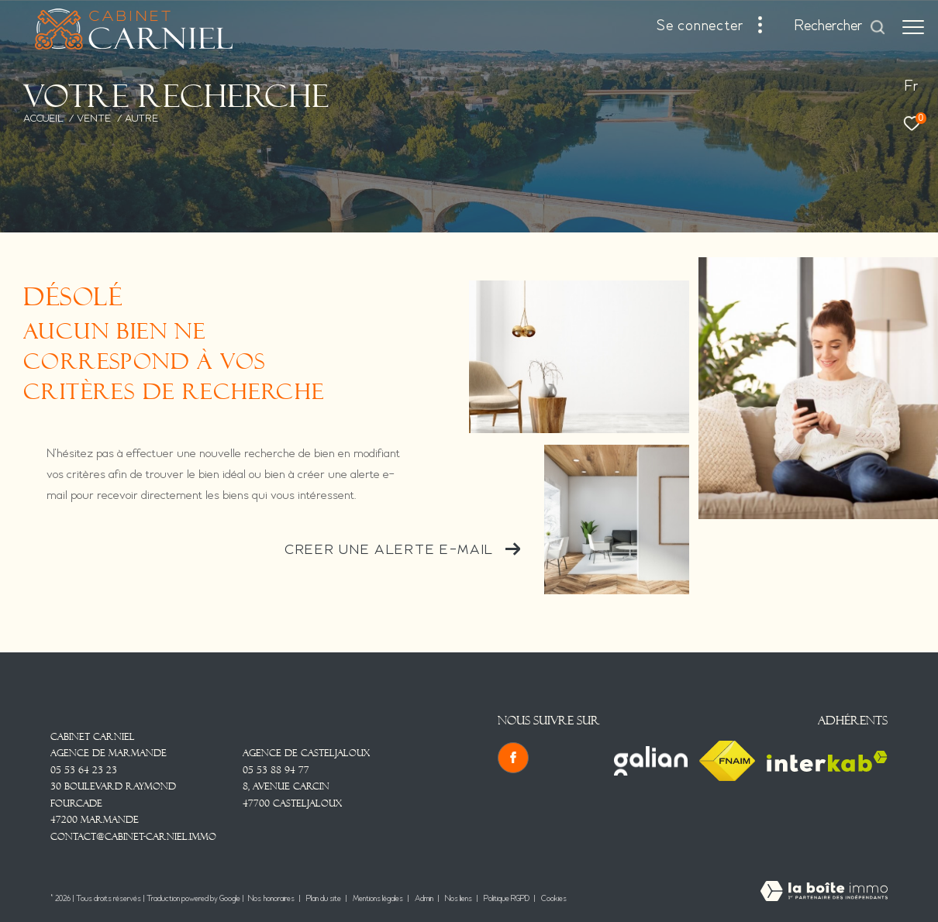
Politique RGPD (506, 899)
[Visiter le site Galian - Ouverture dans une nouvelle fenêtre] (651, 761)
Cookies (554, 899)
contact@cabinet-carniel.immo (133, 836)
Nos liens (459, 899)
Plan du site (324, 899)
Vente (94, 119)
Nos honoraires (271, 899)
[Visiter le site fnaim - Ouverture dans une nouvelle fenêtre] (727, 761)
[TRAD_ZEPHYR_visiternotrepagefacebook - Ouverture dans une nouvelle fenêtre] (513, 757)
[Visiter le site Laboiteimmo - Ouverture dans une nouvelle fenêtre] (824, 893)
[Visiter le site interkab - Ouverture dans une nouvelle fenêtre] (827, 761)
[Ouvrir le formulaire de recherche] (840, 27)
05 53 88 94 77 (276, 770)
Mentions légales (379, 899)
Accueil (43, 119)
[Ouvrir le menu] (913, 27)
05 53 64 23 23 (83, 770)
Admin (425, 899)
